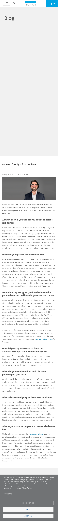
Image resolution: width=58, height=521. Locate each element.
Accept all (28, 516)
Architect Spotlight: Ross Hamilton (19, 164)
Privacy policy (8, 494)
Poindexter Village (36, 434)
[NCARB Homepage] (30, 4)
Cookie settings (28, 503)
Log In (52, 3)
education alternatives (44, 339)
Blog (9, 18)
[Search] (14, 3)
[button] (6, 3)
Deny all (28, 509)
